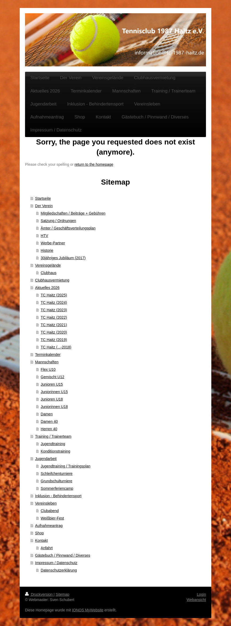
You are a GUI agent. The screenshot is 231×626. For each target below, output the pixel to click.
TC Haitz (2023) (54, 310)
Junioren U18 (52, 399)
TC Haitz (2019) (54, 340)
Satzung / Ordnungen (58, 221)
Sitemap (62, 594)
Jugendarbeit (46, 459)
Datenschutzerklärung (59, 570)
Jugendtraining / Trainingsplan (65, 466)
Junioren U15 (52, 384)
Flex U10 (48, 369)
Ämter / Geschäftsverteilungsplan (68, 228)
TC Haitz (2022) (54, 317)
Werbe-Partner (53, 243)
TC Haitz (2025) (54, 295)
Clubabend (50, 511)
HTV (44, 235)
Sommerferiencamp (57, 488)
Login (201, 594)
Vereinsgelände (48, 265)
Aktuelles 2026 (47, 288)
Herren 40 (49, 429)
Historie (47, 250)
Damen (47, 414)
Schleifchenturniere (57, 473)
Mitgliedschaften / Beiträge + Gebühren (73, 213)
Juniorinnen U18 (54, 406)
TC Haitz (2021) (54, 325)
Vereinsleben (46, 503)
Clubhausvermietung (52, 280)
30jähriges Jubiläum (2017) (63, 258)
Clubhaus (48, 273)
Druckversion (39, 594)
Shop (39, 533)
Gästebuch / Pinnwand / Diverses (62, 555)
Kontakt (41, 540)
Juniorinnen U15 (54, 392)
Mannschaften (47, 362)
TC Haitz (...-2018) (56, 347)
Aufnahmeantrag (49, 525)
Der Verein (44, 206)
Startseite (43, 198)
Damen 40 (49, 421)
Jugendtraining (53, 444)
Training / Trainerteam (53, 436)
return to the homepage (94, 164)
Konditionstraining (55, 451)
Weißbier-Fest (52, 518)
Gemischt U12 (52, 377)
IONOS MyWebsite (88, 610)
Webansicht (196, 600)
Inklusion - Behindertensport (58, 496)
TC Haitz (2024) (54, 302)
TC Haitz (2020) (54, 332)
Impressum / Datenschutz (56, 563)
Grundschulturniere (56, 481)
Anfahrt (47, 548)
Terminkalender (48, 354)
